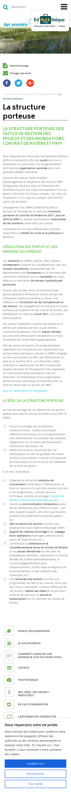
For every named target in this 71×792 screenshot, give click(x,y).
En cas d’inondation (33, 704)
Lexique (23, 667)
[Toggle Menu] (64, 7)
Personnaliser (35, 773)
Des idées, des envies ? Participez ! (34, 693)
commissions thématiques (36, 500)
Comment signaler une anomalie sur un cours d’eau (40, 655)
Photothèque (28, 680)
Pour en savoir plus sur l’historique (25, 391)
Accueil (7, 94)
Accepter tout (35, 763)
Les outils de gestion (24, 94)
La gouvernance (47, 94)
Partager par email (20, 73)
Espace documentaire (34, 631)
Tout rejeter (35, 784)
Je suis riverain (29, 643)
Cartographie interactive (37, 716)
